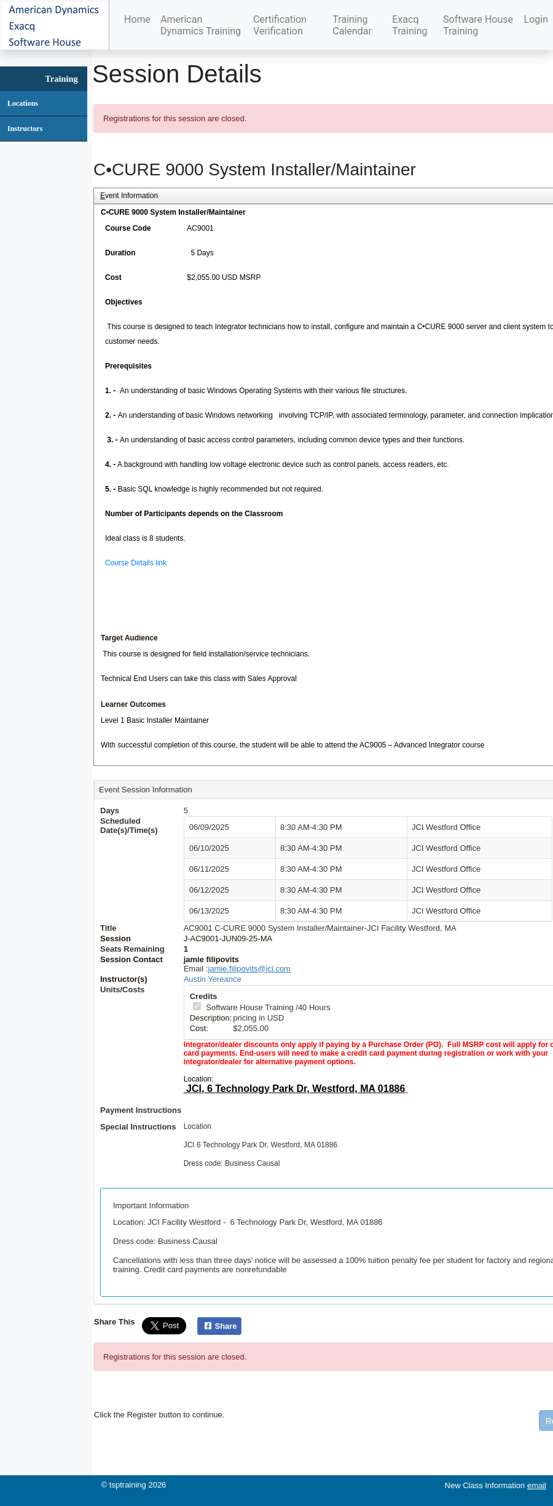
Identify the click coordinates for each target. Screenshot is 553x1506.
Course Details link (136, 563)
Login (536, 19)
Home (137, 19)
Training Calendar (351, 25)
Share (219, 1326)
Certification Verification (280, 25)
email (536, 1485)
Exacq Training (409, 25)
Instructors (24, 128)
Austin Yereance (212, 979)
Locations (22, 103)
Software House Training (478, 25)
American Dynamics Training (200, 25)
